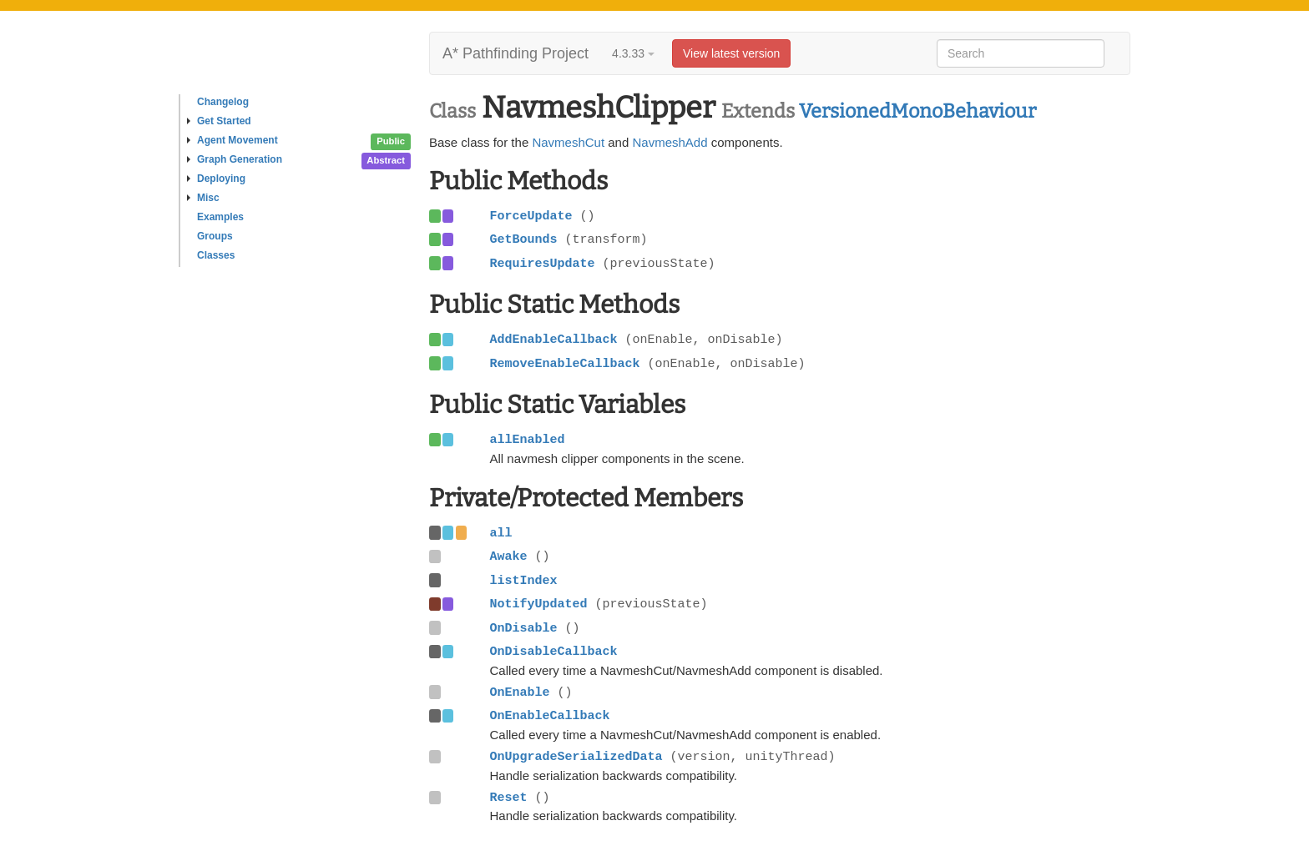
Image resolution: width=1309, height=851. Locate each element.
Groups (215, 236)
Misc (203, 198)
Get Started (219, 121)
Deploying (216, 178)
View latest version (731, 53)
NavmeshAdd (669, 142)
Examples (220, 217)
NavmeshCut (568, 142)
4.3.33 (633, 53)
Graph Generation (234, 159)
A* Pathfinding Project (515, 53)
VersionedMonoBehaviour (917, 111)
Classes (216, 255)
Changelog (223, 102)
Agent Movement (232, 140)
